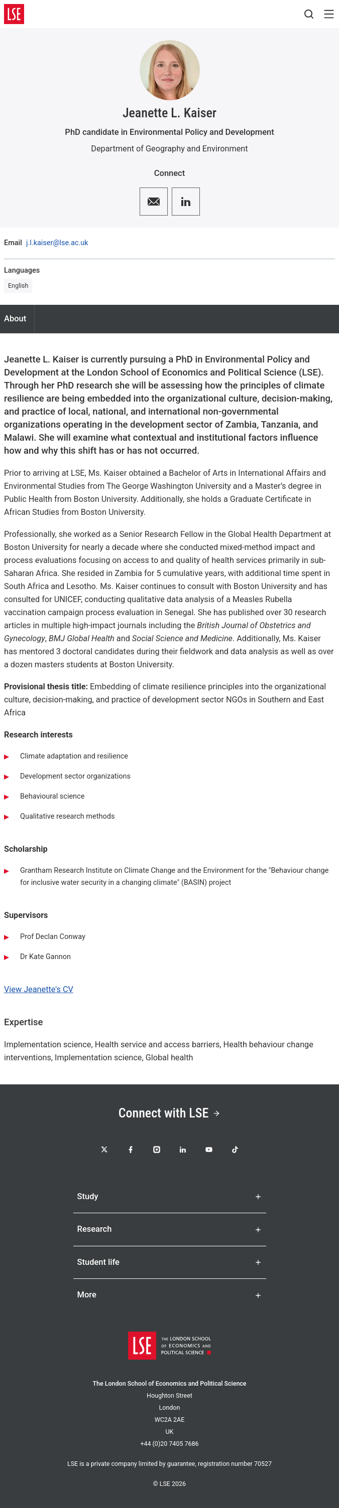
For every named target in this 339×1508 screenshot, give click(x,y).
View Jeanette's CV (38, 989)
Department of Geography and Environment (169, 148)
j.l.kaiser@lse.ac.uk (57, 243)
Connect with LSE (170, 1112)
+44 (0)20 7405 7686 (169, 1443)
